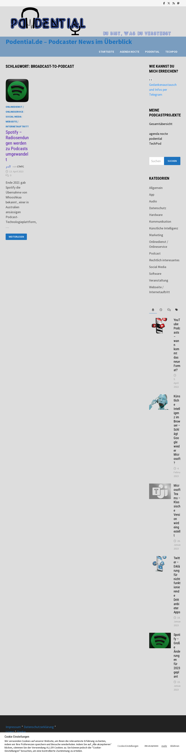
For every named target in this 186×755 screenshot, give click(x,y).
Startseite (106, 51)
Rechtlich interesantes (164, 260)
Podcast (155, 253)
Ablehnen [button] (174, 746)
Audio (153, 201)
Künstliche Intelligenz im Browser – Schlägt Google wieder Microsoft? (177, 429)
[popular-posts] (153, 309)
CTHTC (20, 166)
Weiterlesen (18, 237)
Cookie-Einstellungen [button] (128, 746)
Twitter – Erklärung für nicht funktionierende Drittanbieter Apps (177, 585)
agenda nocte (129, 51)
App (151, 194)
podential (152, 51)
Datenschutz (157, 208)
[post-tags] (176, 309)
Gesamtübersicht (160, 124)
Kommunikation (160, 221)
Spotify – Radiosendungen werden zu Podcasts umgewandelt (17, 146)
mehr (164, 746)
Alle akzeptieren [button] (151, 746)
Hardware (156, 215)
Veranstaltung (158, 280)
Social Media (13, 116)
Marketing (156, 235)
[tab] (153, 309)
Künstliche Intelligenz (163, 228)
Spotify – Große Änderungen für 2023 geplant (177, 655)
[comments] (169, 309)
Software (155, 273)
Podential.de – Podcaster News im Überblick (69, 42)
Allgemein (156, 188)
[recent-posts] (161, 309)
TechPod (171, 51)
